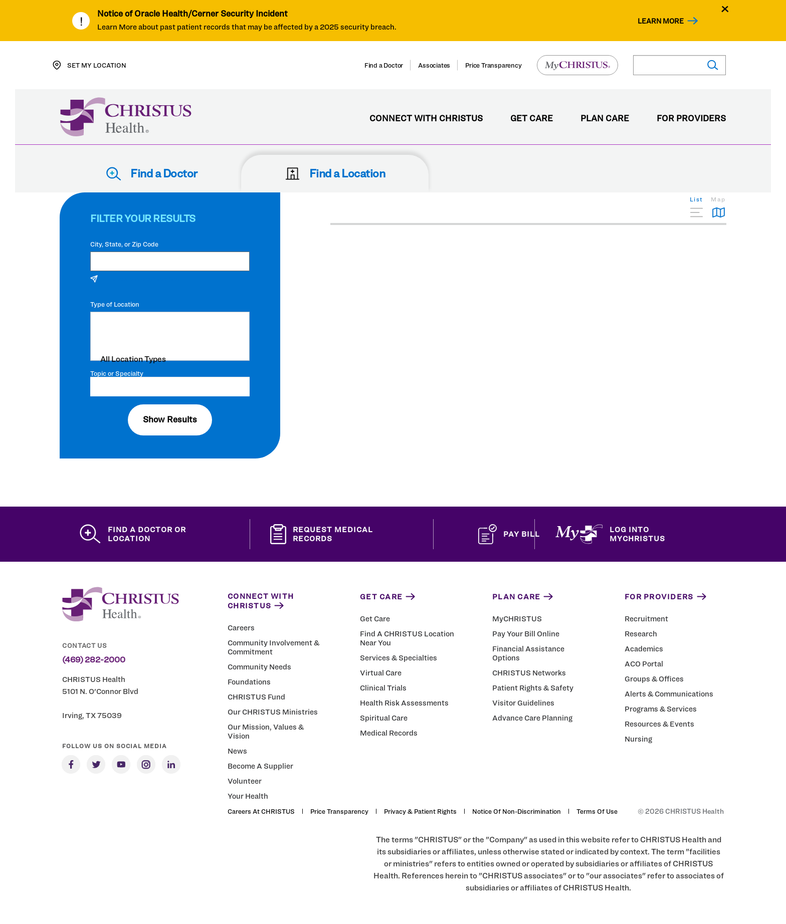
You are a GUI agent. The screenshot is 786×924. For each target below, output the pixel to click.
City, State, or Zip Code (124, 244)
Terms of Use (597, 811)
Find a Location (335, 173)
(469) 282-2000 (93, 659)
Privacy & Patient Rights (420, 811)
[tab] (696, 207)
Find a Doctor (383, 65)
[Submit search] (712, 65)
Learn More (661, 21)
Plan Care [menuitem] (604, 118)
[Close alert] (725, 9)
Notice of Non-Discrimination (516, 811)
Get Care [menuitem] (531, 118)
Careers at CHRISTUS (261, 811)
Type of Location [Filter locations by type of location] (114, 304)
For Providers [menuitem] (691, 118)
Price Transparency (493, 65)
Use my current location (134, 279)
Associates (434, 65)
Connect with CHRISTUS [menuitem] (426, 118)
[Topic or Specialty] (170, 386)
